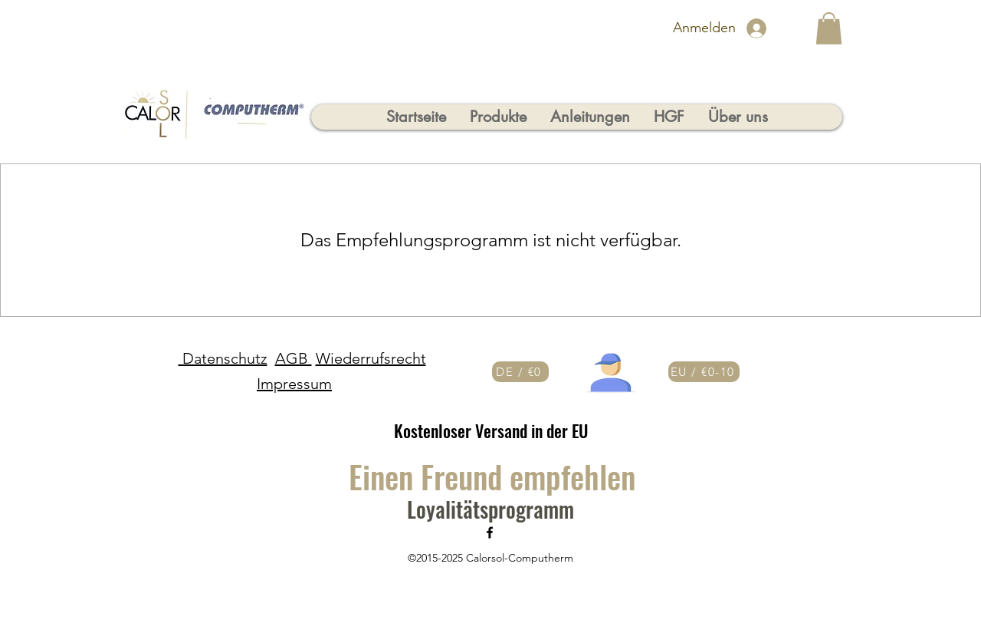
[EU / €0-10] (704, 371)
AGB (293, 358)
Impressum (294, 383)
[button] (828, 28)
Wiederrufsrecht (371, 358)
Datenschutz (223, 358)
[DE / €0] (520, 371)
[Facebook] (489, 532)
